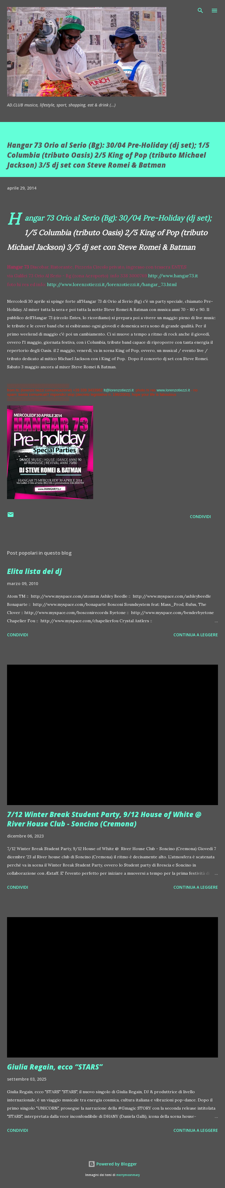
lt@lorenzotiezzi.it (119, 390)
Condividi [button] (200, 516)
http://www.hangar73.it (173, 275)
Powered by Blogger (112, 1164)
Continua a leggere (195, 634)
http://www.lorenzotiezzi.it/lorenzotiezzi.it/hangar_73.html (112, 284)
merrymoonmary (128, 1175)
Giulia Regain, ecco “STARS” (55, 1067)
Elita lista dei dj (34, 571)
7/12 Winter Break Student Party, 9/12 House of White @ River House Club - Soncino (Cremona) (104, 818)
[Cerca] (200, 10)
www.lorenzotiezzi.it (173, 390)
